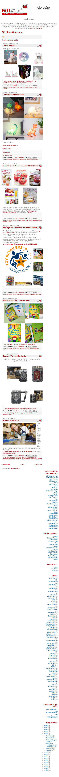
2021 (46, 728)
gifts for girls (16, 87)
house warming (52, 658)
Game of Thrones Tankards (14, 356)
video (53, 693)
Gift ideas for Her (52, 478)
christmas (9, 87)
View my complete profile (9, 40)
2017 (46, 753)
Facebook (54, 569)
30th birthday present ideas (53, 517)
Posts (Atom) (15, 468)
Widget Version (53, 553)
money (53, 667)
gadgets (52, 627)
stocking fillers (52, 681)
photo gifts (52, 675)
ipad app (52, 662)
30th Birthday (10, 413)
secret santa (50, 680)
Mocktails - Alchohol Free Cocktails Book (20, 166)
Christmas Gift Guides (53, 508)
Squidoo (55, 570)
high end (52, 655)
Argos (14, 81)
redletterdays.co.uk (30, 451)
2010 (46, 767)
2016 (46, 755)
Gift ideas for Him (52, 476)
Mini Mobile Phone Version (52, 555)
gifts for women (30, 87)
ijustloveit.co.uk (52, 717)
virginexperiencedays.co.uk (14, 451)
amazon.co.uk (26, 83)
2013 (46, 761)
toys (37, 294)
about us (52, 595)
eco (54, 617)
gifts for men (25, 220)
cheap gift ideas (52, 609)
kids (28, 159)
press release (51, 676)
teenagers (5, 88)
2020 (46, 730)
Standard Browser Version (52, 537)
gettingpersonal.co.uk (28, 344)
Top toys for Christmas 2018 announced (20, 228)
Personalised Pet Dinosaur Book (16, 300)
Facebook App (53, 551)
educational (51, 621)
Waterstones (32, 211)
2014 (46, 759)
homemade (51, 657)
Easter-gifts (51, 616)
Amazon (29, 212)
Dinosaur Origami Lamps (13, 95)
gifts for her (23, 87)
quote (53, 678)
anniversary (51, 598)
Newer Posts (5, 464)
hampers (52, 653)
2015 (46, 757)
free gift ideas (51, 626)
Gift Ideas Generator (12, 32)
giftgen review (50, 634)
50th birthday (25, 457)
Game (34, 408)
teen (36, 87)
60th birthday (32, 457)
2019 (46, 732)
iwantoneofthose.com (12, 408)
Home (22, 464)
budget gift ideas (52, 604)
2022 (46, 726)
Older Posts (38, 464)
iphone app (51, 663)
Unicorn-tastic (9, 45)
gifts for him (23, 159)
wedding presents (53, 695)
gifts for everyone (51, 640)
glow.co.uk (6, 152)
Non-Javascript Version (53, 558)
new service (51, 670)
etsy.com (16, 344)
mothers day (50, 668)
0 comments (21, 85)
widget (53, 698)
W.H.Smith (12, 212)
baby (53, 603)
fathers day (50, 622)
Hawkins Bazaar (16, 83)
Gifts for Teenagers (54, 488)
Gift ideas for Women (53, 501)
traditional (52, 689)
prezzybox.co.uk (52, 716)
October (49, 751)
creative (52, 614)
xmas (36, 159)
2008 (46, 771)
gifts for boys (16, 159)
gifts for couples (17, 220)
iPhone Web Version (54, 545)
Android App (53, 539)
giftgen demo (51, 632)
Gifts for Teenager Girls (52, 495)
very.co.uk (8, 81)
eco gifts (52, 619)
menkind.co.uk (25, 408)
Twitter (55, 567)
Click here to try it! (36, 28)
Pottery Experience (11, 420)
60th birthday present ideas (53, 527)
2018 (46, 734)
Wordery (5, 212)
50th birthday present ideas (53, 524)
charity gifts (51, 608)
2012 (46, 763)
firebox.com (21, 81)
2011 (46, 765)
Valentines (52, 691)
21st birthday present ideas (53, 514)
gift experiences (13, 458)
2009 (46, 769)
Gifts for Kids (53, 479)
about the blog (53, 591)
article (53, 601)
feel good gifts (50, 624)
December (49, 736)
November (49, 749)
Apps (53, 599)
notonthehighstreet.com (10, 145)
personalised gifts (34, 348)
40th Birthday (17, 413)
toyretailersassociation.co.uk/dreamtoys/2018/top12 (20, 244)
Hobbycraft (29, 81)
